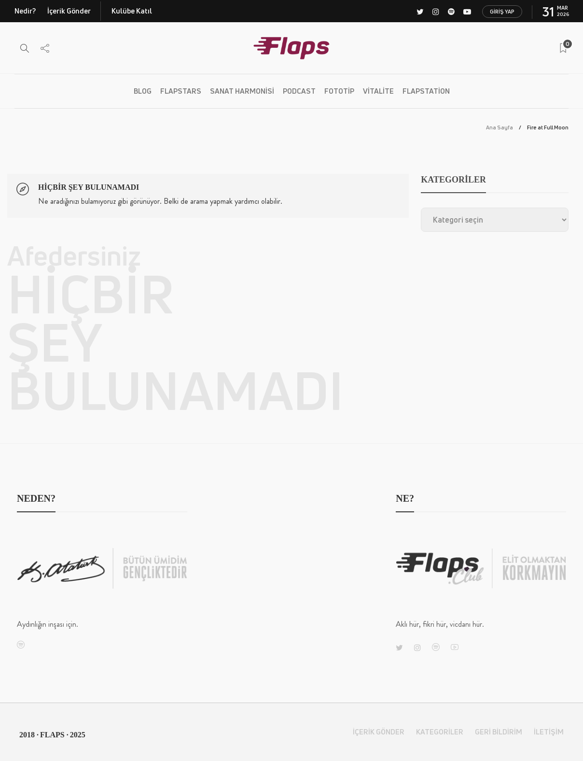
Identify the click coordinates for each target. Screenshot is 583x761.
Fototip (339, 91)
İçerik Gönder (69, 11)
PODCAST (299, 91)
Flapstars (180, 91)
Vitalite (378, 91)
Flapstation (426, 91)
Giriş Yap (502, 11)
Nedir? (25, 11)
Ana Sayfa (499, 127)
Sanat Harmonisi (242, 91)
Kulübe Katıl (131, 11)
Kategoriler (439, 732)
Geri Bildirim (498, 732)
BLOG (143, 91)
